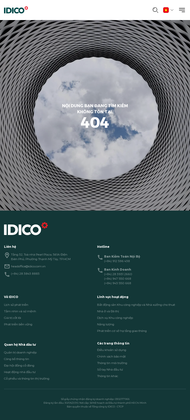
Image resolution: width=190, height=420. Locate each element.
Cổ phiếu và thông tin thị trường (26, 378)
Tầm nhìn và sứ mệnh (20, 311)
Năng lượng (105, 324)
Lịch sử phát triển (16, 305)
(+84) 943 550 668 (117, 283)
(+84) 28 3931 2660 (118, 274)
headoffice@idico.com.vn (28, 266)
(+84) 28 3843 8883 (25, 273)
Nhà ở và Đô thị (108, 311)
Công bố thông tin (16, 359)
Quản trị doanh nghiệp (20, 352)
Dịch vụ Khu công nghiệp (115, 318)
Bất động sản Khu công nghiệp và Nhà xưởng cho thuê (136, 305)
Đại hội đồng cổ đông (19, 365)
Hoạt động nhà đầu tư (20, 372)
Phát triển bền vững (18, 324)
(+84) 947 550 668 (117, 278)
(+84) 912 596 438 (117, 261)
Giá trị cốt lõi (12, 318)
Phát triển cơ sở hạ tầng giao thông (122, 331)
